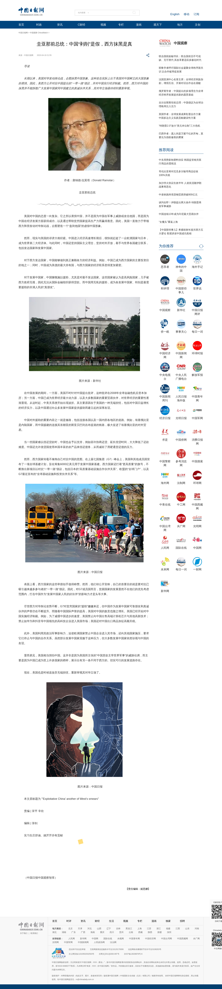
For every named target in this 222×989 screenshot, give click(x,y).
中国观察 (180, 43)
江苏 (149, 928)
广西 (83, 932)
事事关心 (181, 331)
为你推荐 (166, 246)
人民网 (165, 547)
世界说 (197, 288)
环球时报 (197, 353)
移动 (186, 14)
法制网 (181, 483)
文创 (197, 24)
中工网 (181, 504)
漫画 (139, 24)
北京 (70, 928)
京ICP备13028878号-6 (133, 954)
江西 (178, 928)
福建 (168, 928)
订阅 (196, 14)
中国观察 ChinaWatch (39, 33)
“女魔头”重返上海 (168, 222)
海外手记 (197, 266)
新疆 (159, 932)
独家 (168, 921)
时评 (68, 921)
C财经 (81, 24)
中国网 (197, 547)
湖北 (54, 932)
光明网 (197, 526)
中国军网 (197, 418)
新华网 (165, 591)
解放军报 (197, 374)
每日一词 (197, 331)
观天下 (158, 24)
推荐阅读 (166, 150)
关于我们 (23, 933)
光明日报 (181, 418)
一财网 (197, 569)
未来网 (165, 569)
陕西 (150, 932)
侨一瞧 (165, 331)
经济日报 (165, 418)
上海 (139, 928)
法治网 (113, 942)
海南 (92, 932)
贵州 (121, 932)
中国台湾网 (166, 938)
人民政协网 (99, 942)
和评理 (165, 288)
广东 (73, 932)
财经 (97, 921)
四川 (112, 932)
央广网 (181, 526)
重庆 (102, 932)
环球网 (197, 483)
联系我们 (34, 933)
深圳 (169, 932)
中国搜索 (197, 461)
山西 (99, 928)
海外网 (165, 483)
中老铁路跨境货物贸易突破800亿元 (178, 194)
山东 (187, 928)
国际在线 (181, 547)
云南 (131, 932)
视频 (103, 24)
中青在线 (165, 504)
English (174, 14)
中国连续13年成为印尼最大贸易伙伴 (179, 214)
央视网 (120, 938)
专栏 (121, 24)
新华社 (181, 310)
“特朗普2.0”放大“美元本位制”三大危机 (179, 125)
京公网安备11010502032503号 (81, 954)
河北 (89, 928)
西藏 (140, 932)
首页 (21, 24)
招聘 (182, 921)
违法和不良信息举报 (77, 949)
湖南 (64, 932)
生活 (111, 921)
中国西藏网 (182, 938)
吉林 (118, 928)
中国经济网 (150, 938)
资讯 (60, 24)
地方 (180, 24)
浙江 (158, 928)
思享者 (165, 266)
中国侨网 (181, 439)
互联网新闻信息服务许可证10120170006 (106, 949)
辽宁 (109, 928)
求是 (165, 439)
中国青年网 (134, 938)
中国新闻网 (83, 942)
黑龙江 (129, 928)
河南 (197, 928)
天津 (80, 928)
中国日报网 (23, 33)
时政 (39, 24)
